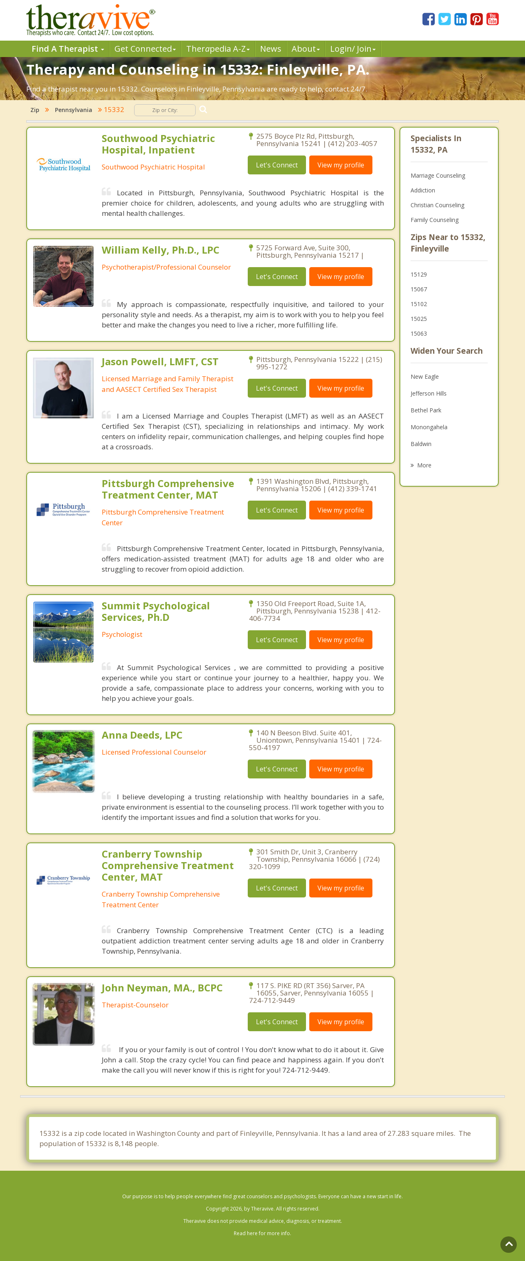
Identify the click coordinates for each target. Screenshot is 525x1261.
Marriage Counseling (438, 175)
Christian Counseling (437, 205)
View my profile (340, 164)
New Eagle (425, 376)
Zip (34, 110)
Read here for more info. (262, 1233)
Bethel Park (426, 410)
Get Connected (145, 48)
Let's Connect (277, 164)
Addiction (423, 190)
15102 (419, 304)
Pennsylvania (73, 110)
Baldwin (421, 444)
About (306, 48)
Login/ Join (353, 48)
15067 (419, 289)
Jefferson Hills (429, 393)
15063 (419, 333)
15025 (419, 319)
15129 (419, 274)
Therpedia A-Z (218, 48)
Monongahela (429, 427)
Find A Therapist (68, 48)
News (270, 48)
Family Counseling (435, 220)
